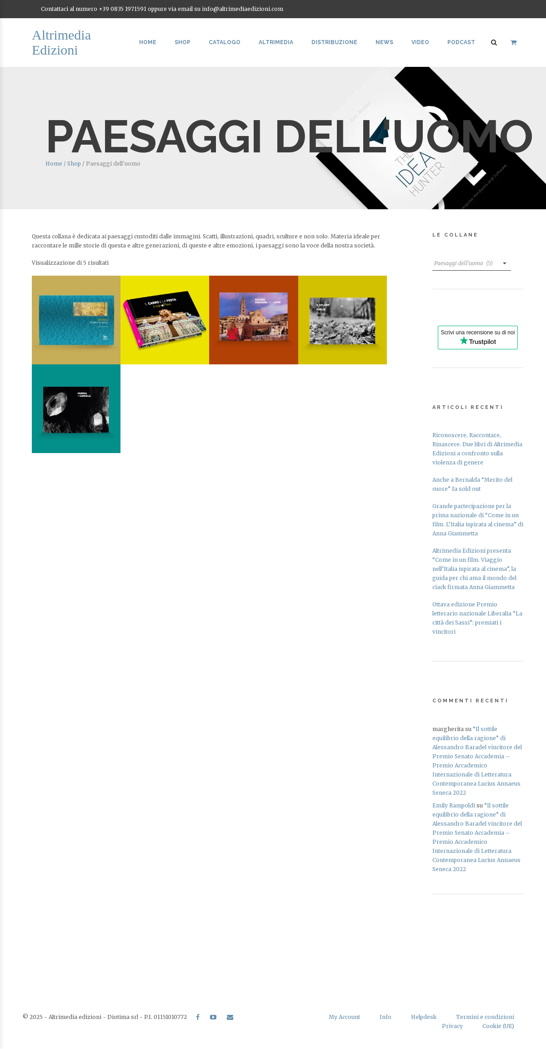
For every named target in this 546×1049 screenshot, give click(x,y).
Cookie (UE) (498, 1026)
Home (147, 42)
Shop (182, 42)
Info (385, 1017)
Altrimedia (276, 42)
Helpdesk (423, 1017)
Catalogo (224, 42)
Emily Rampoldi (453, 805)
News (384, 42)
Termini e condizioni (485, 1017)
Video (420, 42)
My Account (344, 1017)
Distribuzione (334, 42)
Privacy (452, 1026)
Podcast (461, 42)
